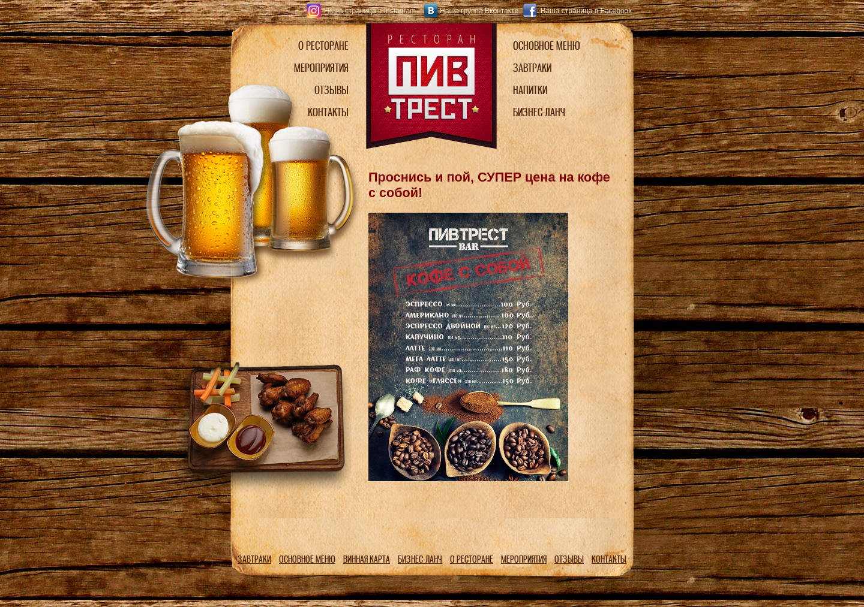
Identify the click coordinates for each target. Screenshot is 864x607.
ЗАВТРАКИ (254, 559)
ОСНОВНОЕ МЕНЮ (307, 559)
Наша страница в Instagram (370, 11)
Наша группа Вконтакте (479, 11)
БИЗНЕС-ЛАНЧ (420, 559)
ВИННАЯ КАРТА (366, 559)
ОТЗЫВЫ (569, 559)
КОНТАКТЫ (609, 559)
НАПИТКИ (530, 90)
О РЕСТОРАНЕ (471, 559)
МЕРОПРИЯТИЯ (524, 559)
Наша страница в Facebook (586, 11)
